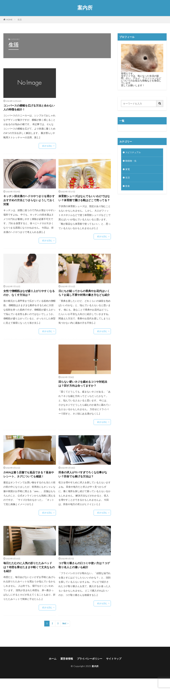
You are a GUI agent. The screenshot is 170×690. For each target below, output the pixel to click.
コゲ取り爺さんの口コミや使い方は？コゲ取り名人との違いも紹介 (84, 575)
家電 (127, 170)
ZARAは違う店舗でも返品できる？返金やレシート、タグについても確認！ (29, 483)
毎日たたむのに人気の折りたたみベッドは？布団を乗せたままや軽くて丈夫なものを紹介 (29, 577)
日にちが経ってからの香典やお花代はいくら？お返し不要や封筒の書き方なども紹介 (84, 298)
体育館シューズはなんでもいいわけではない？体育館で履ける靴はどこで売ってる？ (84, 201)
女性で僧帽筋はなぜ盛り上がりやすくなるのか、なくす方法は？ (29, 296)
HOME (9, 19)
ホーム (51, 669)
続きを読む (47, 146)
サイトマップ (115, 669)
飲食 (127, 187)
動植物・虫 (131, 161)
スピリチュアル (133, 152)
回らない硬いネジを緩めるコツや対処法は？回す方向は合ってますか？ (84, 392)
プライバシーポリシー (89, 669)
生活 (20, 19)
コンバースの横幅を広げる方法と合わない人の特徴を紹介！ (29, 108)
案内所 (85, 7)
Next (64, 634)
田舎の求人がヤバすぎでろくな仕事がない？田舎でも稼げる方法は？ (84, 483)
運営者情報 (65, 669)
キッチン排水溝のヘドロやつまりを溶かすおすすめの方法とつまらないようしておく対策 (29, 201)
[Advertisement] (84, 92)
